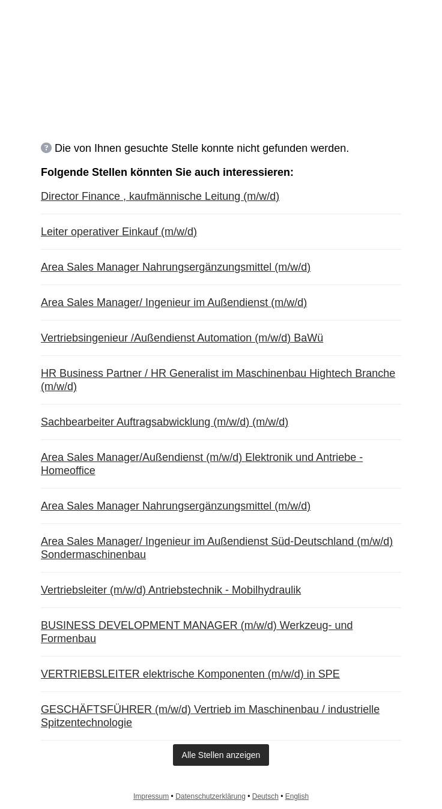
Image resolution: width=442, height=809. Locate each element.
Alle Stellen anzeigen (221, 755)
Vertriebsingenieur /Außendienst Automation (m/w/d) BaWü (182, 338)
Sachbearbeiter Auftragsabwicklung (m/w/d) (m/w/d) (164, 422)
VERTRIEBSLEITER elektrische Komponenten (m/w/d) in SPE (190, 674)
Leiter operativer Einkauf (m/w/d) (119, 232)
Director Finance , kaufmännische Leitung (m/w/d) (160, 196)
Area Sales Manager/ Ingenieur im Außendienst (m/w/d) (174, 302)
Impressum (151, 796)
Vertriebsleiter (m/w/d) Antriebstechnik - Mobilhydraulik (171, 590)
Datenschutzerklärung (210, 796)
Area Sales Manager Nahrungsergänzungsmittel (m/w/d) (175, 267)
